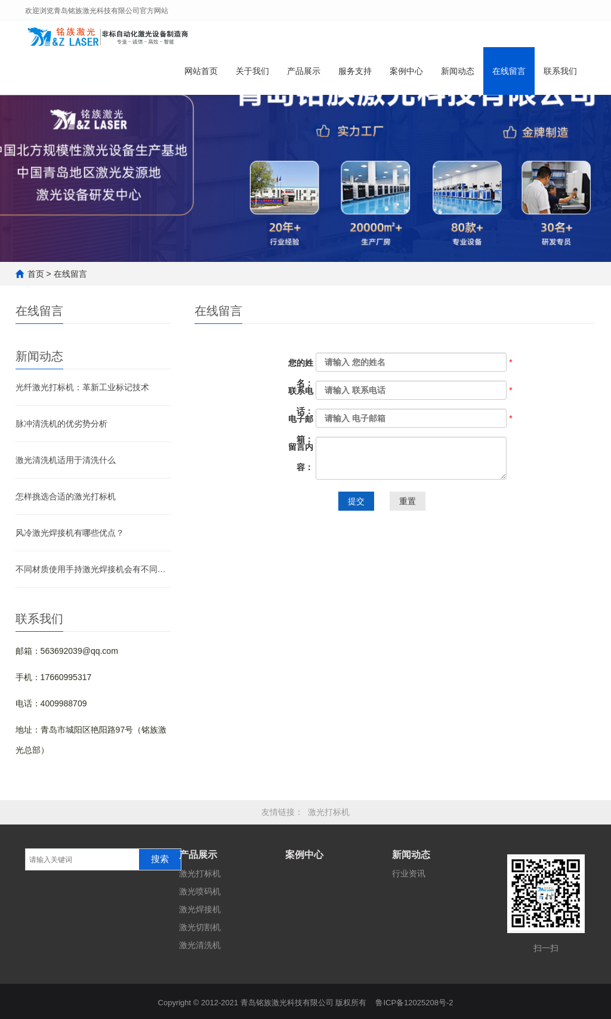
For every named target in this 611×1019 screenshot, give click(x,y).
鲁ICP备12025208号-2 (414, 999)
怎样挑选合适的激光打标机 (66, 496)
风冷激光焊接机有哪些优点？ (70, 533)
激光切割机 (200, 927)
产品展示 (303, 76)
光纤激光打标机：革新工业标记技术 (82, 387)
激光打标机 (329, 812)
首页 (35, 274)
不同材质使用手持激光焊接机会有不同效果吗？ (93, 569)
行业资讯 (408, 873)
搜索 (160, 859)
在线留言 (509, 76)
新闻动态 (457, 76)
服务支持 (355, 76)
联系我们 (560, 76)
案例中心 (406, 76)
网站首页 (201, 76)
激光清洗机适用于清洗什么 (66, 460)
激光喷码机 (200, 891)
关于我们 (252, 76)
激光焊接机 (200, 909)
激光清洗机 (200, 945)
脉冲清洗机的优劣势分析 (61, 423)
